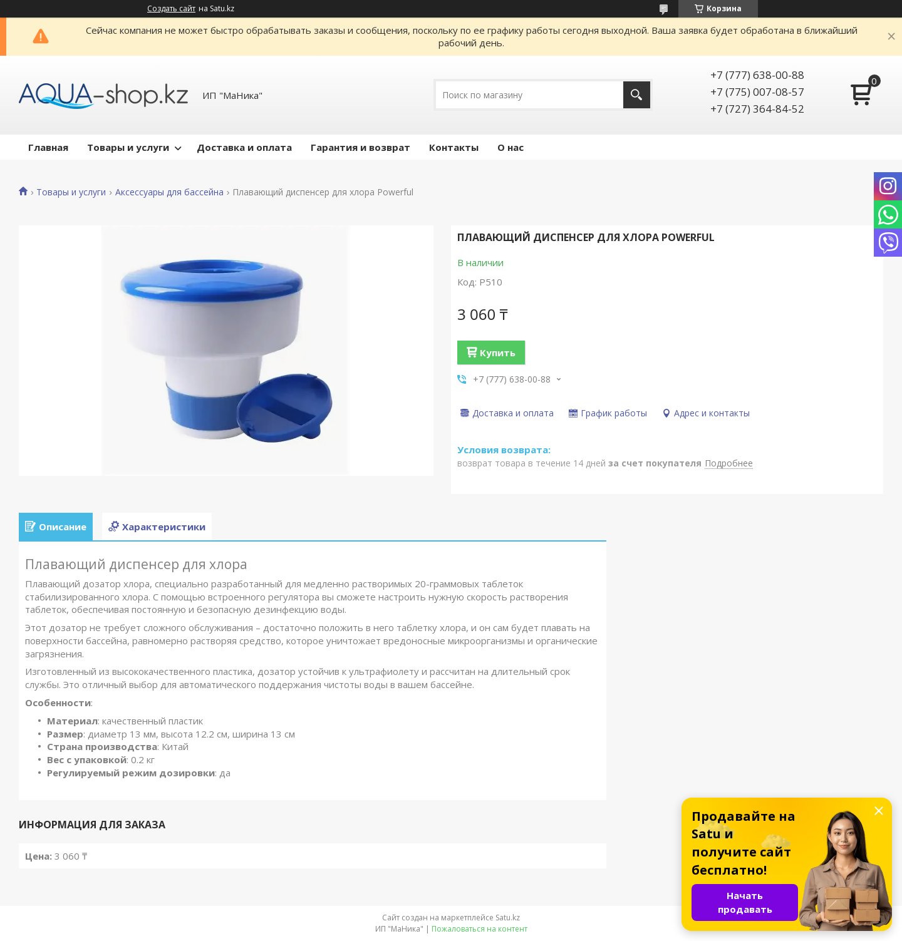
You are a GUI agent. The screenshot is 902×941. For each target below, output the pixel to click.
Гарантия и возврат (360, 147)
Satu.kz (507, 917)
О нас (510, 147)
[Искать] (636, 94)
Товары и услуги (128, 147)
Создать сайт (171, 8)
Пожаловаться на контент (479, 928)
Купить (498, 352)
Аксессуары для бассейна (169, 192)
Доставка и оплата (244, 147)
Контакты (454, 147)
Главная (48, 147)
